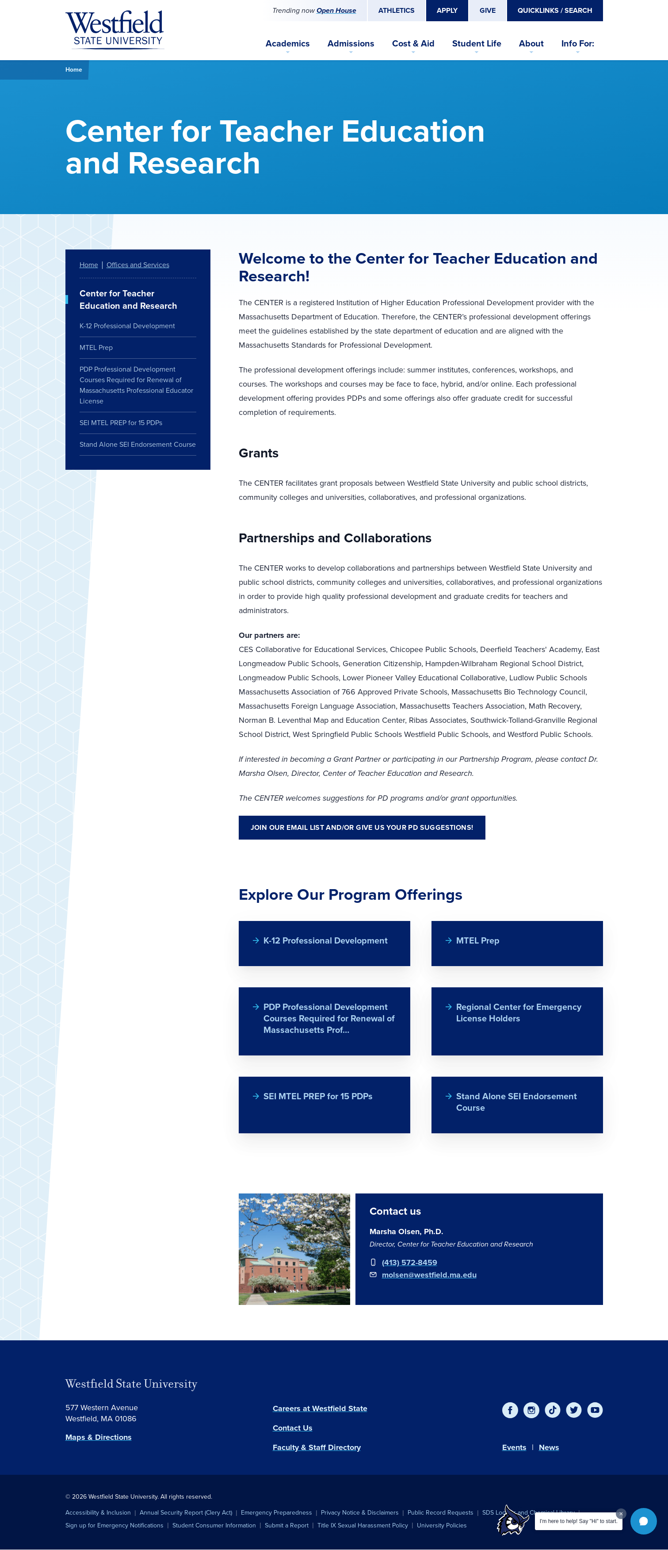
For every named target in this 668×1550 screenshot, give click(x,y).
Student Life (476, 43)
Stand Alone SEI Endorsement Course (516, 1102)
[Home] (114, 30)
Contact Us (293, 1428)
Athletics (396, 10)
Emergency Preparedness (276, 1512)
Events (514, 1447)
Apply (447, 10)
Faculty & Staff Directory (317, 1447)
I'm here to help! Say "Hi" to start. (579, 1521)
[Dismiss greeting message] (621, 1513)
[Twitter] (574, 1410)
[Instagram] (531, 1410)
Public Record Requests (440, 1512)
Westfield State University (131, 1384)
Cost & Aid (413, 43)
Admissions (351, 43)
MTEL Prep (478, 940)
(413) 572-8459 (409, 1262)
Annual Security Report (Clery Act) (186, 1512)
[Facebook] (510, 1410)
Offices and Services (138, 265)
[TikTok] (553, 1410)
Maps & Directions (98, 1437)
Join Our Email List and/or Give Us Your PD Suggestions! (362, 827)
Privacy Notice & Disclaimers (360, 1512)
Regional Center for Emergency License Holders (518, 1012)
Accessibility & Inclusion (98, 1512)
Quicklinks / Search (555, 10)
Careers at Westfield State (320, 1408)
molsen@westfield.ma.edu (429, 1275)
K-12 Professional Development (325, 940)
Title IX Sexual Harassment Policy (362, 1525)
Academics (288, 43)
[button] (643, 1521)
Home (73, 69)
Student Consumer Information (214, 1525)
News (549, 1447)
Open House (336, 10)
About (531, 43)
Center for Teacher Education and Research (128, 299)
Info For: (577, 43)
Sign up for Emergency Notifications (114, 1525)
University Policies (442, 1525)
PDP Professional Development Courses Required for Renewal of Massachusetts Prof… (329, 1018)
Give (488, 10)
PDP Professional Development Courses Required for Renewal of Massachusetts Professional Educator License (136, 385)
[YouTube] (595, 1410)
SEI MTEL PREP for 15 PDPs (318, 1096)
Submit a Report (287, 1525)
